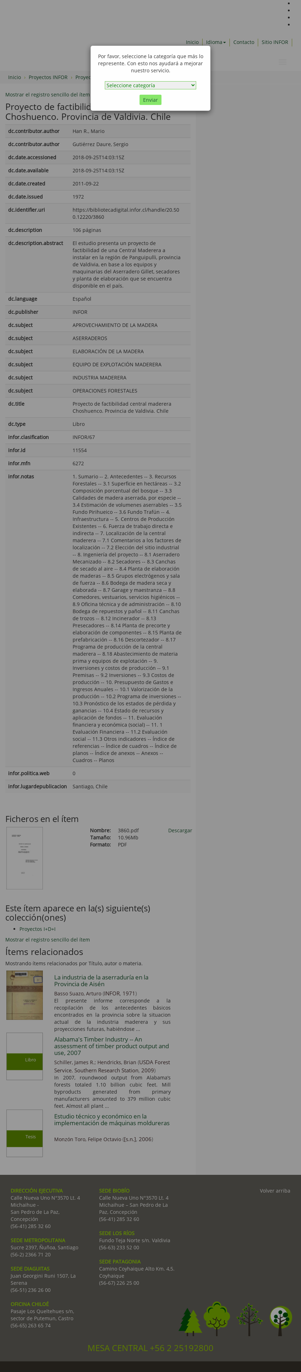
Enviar (150, 99)
